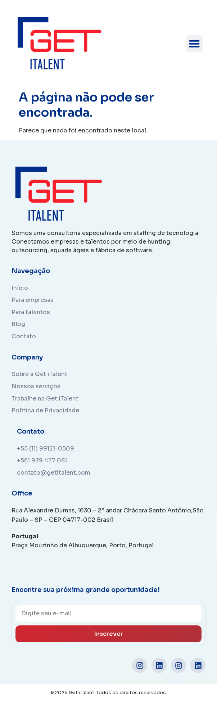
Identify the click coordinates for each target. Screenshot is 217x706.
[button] (194, 43)
